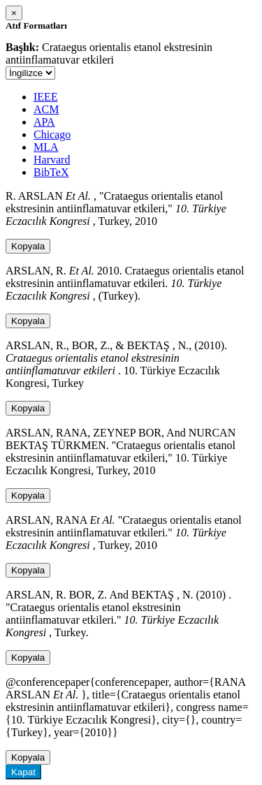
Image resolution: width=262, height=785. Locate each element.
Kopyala (28, 246)
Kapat (23, 772)
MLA (46, 147)
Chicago (52, 134)
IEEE (46, 97)
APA (44, 122)
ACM (46, 109)
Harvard (52, 160)
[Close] (14, 13)
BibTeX (51, 172)
